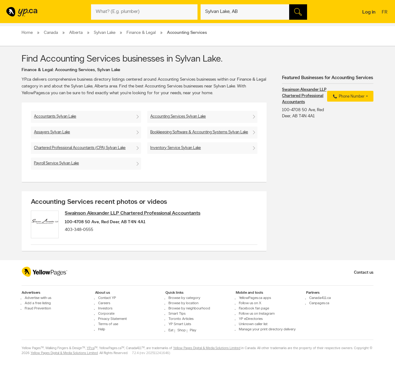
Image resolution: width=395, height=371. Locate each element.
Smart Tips (176, 314)
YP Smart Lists (179, 324)
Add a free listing (38, 303)
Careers (104, 303)
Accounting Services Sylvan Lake (178, 117)
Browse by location (183, 303)
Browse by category (184, 298)
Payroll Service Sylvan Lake (56, 163)
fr (385, 12)
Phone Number (347, 96)
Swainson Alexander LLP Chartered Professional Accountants (132, 213)
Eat (170, 330)
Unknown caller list (253, 324)
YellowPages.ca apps (255, 298)
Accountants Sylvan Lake (55, 117)
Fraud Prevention (38, 308)
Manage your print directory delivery (267, 329)
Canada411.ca (320, 298)
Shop (181, 330)
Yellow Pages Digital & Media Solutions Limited (206, 348)
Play (193, 330)
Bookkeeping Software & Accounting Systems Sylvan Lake (199, 132)
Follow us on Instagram (257, 314)
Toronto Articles (180, 319)
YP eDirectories (251, 319)
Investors (105, 308)
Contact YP (107, 298)
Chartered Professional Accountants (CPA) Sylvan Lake (80, 148)
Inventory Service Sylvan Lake (175, 148)
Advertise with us (38, 298)
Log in (369, 12)
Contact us (363, 273)
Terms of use (108, 324)
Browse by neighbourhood (189, 308)
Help (101, 329)
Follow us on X (250, 303)
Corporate (106, 314)
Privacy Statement (112, 319)
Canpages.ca (319, 303)
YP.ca (90, 348)
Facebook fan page (254, 308)
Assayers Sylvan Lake (52, 132)
